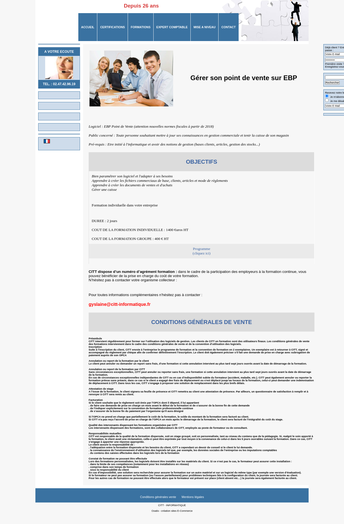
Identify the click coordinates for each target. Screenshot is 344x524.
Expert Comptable (172, 27)
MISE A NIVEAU (204, 27)
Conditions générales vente (158, 497)
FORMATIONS (141, 27)
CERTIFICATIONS (112, 27)
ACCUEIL (87, 27)
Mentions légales (193, 497)
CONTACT (228, 27)
